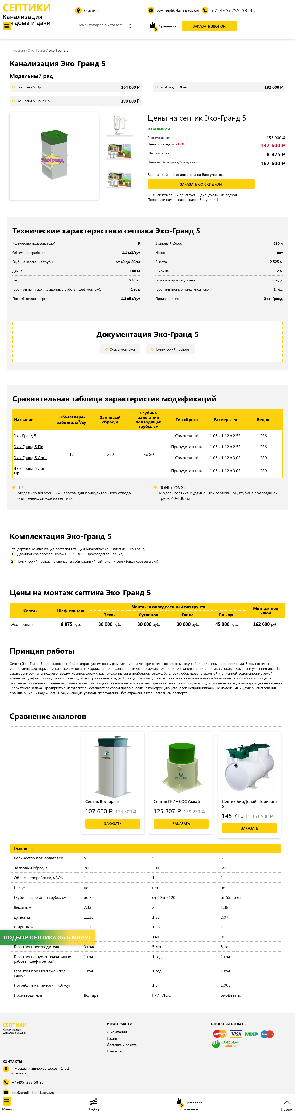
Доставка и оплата (122, 1044)
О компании (117, 1031)
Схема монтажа (122, 349)
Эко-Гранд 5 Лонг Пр (32, 100)
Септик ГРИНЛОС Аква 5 (177, 801)
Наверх (286, 1109)
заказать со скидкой (201, 184)
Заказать (112, 823)
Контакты (114, 1051)
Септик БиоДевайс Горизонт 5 (249, 804)
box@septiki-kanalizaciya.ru (32, 1092)
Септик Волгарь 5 (102, 801)
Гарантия (114, 1038)
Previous (122, 113)
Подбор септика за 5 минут (47, 937)
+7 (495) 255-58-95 (27, 1082)
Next (123, 191)
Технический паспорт (172, 349)
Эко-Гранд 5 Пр (28, 87)
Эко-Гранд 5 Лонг (172, 87)
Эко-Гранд (36, 50)
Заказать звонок (209, 26)
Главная (18, 50)
